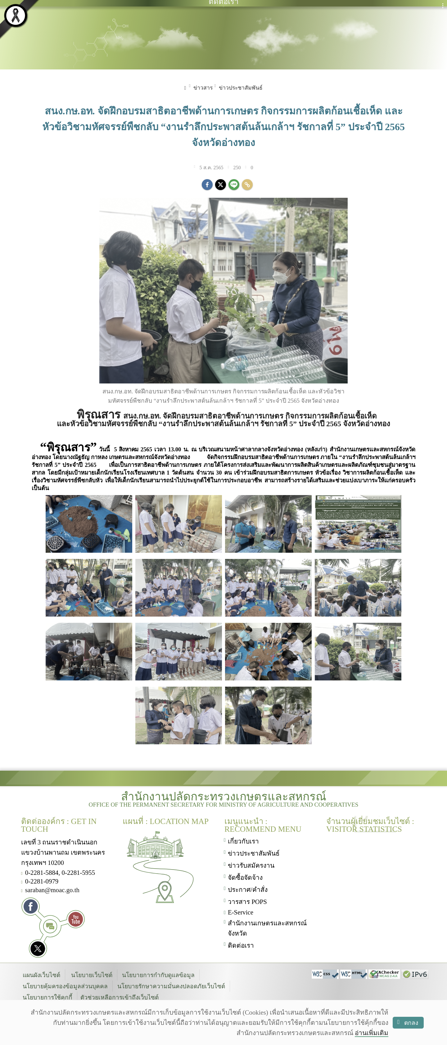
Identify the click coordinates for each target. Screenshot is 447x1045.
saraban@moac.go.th (52, 889)
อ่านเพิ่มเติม (371, 1032)
